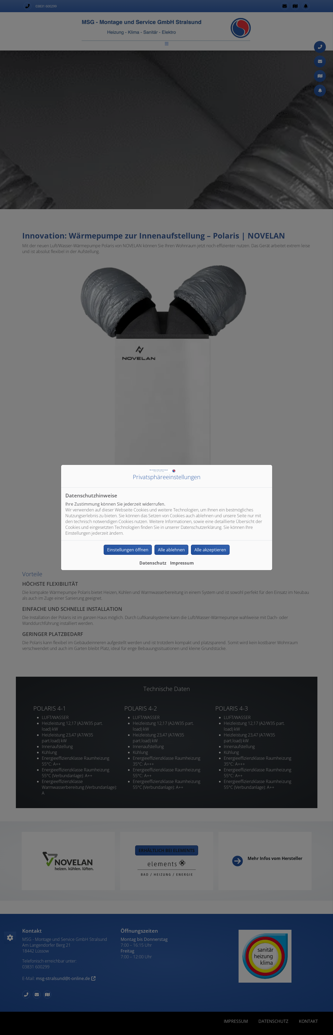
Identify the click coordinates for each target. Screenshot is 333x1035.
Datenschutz (152, 563)
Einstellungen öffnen (127, 550)
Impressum (182, 563)
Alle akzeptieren (210, 550)
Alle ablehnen (171, 550)
